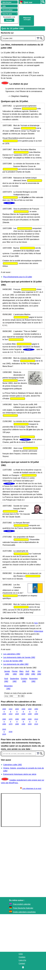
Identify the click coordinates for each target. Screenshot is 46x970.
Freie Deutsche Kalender (23, 908)
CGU (21, 954)
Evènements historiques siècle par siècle (19, 774)
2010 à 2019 (36, 721)
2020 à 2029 (4, 731)
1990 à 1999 (23, 721)
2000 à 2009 (30, 721)
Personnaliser (7, 10)
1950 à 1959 (36, 711)
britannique (38, 631)
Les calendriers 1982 (11, 654)
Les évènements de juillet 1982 (15, 664)
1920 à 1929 (17, 711)
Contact (22, 963)
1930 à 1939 (23, 711)
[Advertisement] (31, 9)
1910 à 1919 (10, 711)
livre (36, 623)
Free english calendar (22, 904)
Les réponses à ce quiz (30, 788)
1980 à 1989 (17, 721)
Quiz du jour (6, 2)
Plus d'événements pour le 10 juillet (17, 277)
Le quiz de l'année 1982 (13, 661)
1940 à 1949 (30, 711)
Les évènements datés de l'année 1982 (19, 657)
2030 (10, 732)
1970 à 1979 (10, 721)
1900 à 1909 (4, 711)
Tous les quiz (7, 14)
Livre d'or (22, 960)
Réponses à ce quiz (27, 18)
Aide (4, 6)
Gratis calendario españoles (24, 912)
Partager (9, 20)
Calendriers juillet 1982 (12, 765)
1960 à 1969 (4, 721)
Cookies (22, 957)
